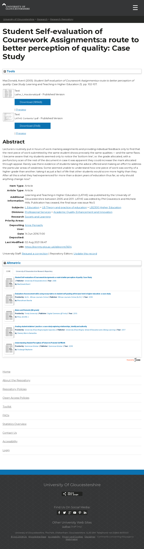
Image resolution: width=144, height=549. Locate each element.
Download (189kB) (31, 102)
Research (42, 19)
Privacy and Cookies (72, 537)
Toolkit (7, 406)
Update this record (85, 253)
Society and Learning (38, 216)
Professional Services (38, 212)
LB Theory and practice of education (64, 207)
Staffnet (66, 526)
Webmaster (72, 539)
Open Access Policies (16, 397)
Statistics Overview (14, 424)
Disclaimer (90, 537)
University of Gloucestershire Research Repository (34, 271)
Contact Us (10, 432)
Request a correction (35, 253)
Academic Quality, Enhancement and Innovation (82, 212)
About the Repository (16, 380)
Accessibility (10, 441)
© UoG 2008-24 (19, 537)
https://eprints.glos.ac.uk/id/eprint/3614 (48, 246)
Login (6, 450)
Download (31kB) (30, 125)
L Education (32, 207)
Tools (9, 71)
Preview (21, 109)
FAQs (6, 415)
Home (6, 371)
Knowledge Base (37, 537)
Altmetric (12, 263)
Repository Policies (14, 389)
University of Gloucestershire (18, 19)
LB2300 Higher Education (105, 207)
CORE (8, 271)
